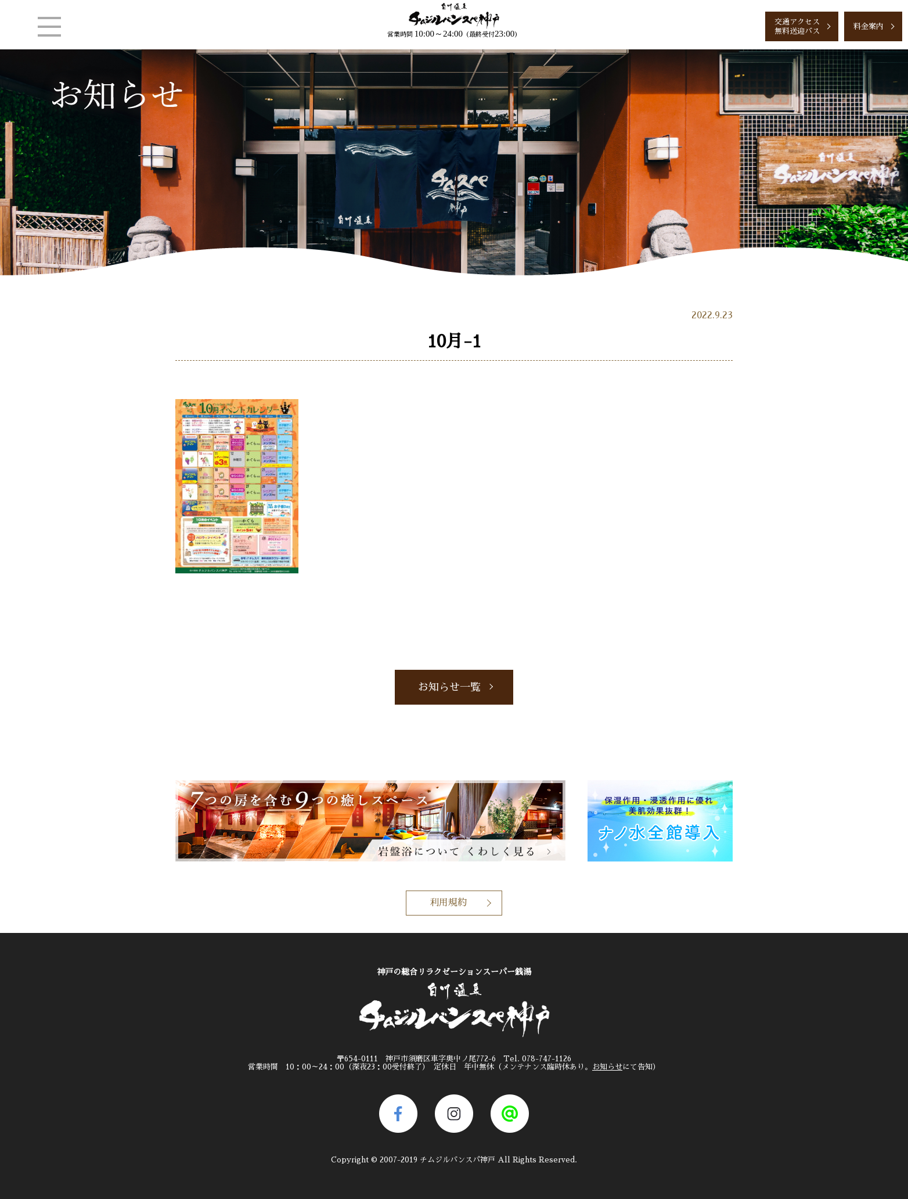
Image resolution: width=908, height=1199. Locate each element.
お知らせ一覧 (449, 687)
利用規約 (448, 902)
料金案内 (868, 26)
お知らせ (607, 1067)
